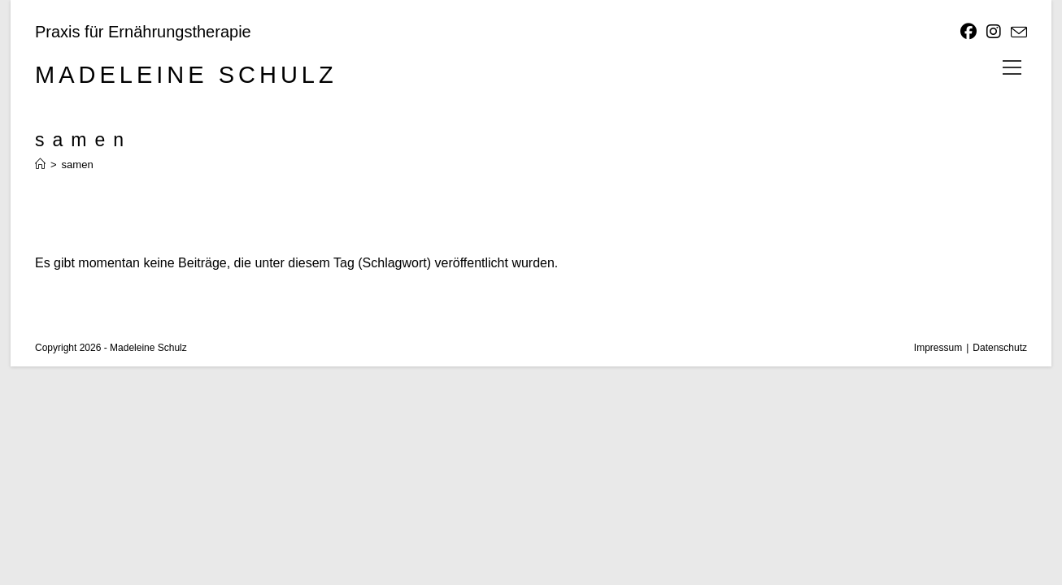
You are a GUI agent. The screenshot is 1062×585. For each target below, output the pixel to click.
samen (78, 164)
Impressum (938, 347)
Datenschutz (1000, 347)
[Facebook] (968, 32)
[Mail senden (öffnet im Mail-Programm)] (1016, 32)
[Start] (40, 164)
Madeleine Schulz (186, 75)
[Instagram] (993, 32)
